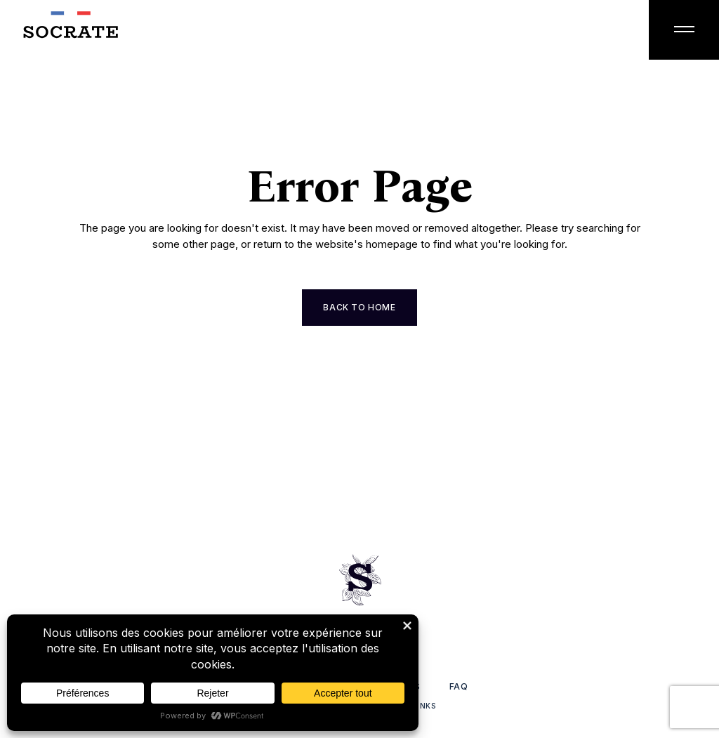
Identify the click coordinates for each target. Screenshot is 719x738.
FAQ (458, 686)
